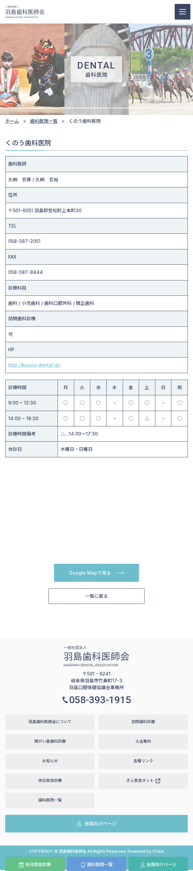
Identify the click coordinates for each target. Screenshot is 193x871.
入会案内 (143, 741)
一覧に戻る (96, 596)
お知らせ (50, 761)
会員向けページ (158, 865)
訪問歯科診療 (143, 722)
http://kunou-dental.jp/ (34, 365)
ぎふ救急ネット (143, 781)
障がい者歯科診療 (50, 741)
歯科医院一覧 (96, 865)
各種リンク (143, 761)
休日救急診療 (35, 865)
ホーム (12, 121)
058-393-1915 (96, 700)
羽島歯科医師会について (50, 722)
